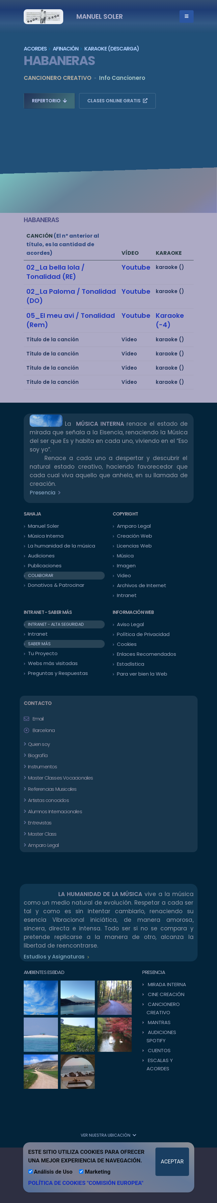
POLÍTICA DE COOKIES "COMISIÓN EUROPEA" (86, 1183)
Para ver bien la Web (142, 673)
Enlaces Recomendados (146, 654)
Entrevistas (39, 822)
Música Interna (46, 535)
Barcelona (44, 730)
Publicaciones (45, 565)
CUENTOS (159, 1050)
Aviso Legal (130, 624)
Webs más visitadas (53, 663)
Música (125, 555)
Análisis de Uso (50, 1171)
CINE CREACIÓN (166, 994)
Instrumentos (42, 766)
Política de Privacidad (143, 634)
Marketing (94, 1171)
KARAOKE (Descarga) (111, 48)
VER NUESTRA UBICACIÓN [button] (108, 1135)
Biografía (37, 755)
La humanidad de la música (61, 545)
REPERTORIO (49, 100)
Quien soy (38, 744)
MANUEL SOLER (99, 16)
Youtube (136, 267)
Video (124, 575)
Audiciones (41, 555)
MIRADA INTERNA (167, 984)
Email (38, 718)
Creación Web (134, 535)
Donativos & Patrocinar (56, 585)
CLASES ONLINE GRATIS (117, 100)
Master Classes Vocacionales (60, 777)
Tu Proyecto (43, 653)
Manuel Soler (43, 525)
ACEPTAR (172, 1161)
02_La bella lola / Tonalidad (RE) (55, 272)
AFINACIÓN (65, 48)
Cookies (127, 644)
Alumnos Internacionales (54, 811)
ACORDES (35, 48)
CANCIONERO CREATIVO (58, 78)
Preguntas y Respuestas (58, 673)
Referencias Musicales (51, 788)
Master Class (42, 833)
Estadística (130, 663)
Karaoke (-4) (170, 320)
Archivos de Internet (141, 585)
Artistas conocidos (48, 800)
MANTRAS (159, 1022)
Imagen (126, 565)
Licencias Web (134, 545)
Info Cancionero (122, 78)
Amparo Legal (134, 525)
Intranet (127, 595)
